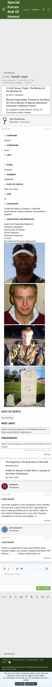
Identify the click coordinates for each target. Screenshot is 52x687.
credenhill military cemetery (12, 83)
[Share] (46, 129)
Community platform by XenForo (22, 667)
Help (41, 660)
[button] (4, 568)
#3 (50, 538)
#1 (50, 129)
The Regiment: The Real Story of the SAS (27, 462)
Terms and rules (18, 660)
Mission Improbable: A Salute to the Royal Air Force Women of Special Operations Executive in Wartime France (28, 103)
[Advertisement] (25, 45)
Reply (48, 454)
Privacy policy (32, 660)
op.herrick (28, 83)
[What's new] (43, 9)
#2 (50, 495)
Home (4, 662)
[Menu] (4, 9)
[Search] (48, 9)
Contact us (6, 660)
